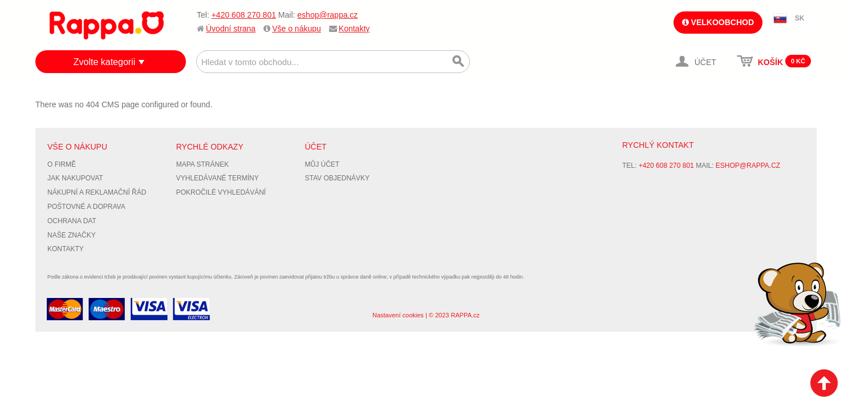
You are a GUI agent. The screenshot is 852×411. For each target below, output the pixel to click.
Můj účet (322, 164)
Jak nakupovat (75, 178)
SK (800, 18)
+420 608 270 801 (244, 14)
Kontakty (354, 28)
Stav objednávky (337, 178)
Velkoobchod (718, 22)
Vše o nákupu (296, 28)
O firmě (61, 164)
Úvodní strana (230, 28)
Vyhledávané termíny (217, 178)
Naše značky (71, 235)
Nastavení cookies (398, 315)
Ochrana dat (71, 221)
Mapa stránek (202, 164)
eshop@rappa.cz (327, 14)
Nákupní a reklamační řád (96, 192)
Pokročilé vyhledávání (221, 192)
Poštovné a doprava (86, 207)
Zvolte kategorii (105, 62)
